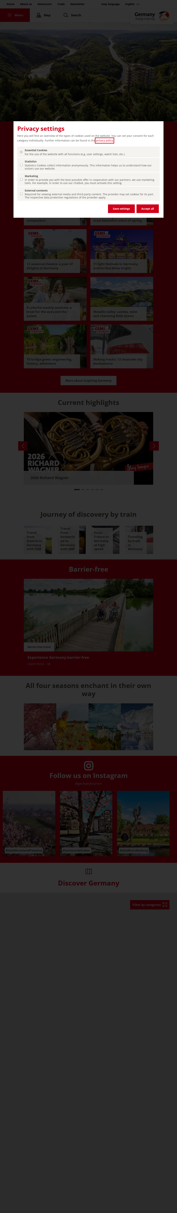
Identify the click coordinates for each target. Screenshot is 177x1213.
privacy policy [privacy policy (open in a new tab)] (104, 140)
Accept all (147, 208)
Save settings (121, 208)
